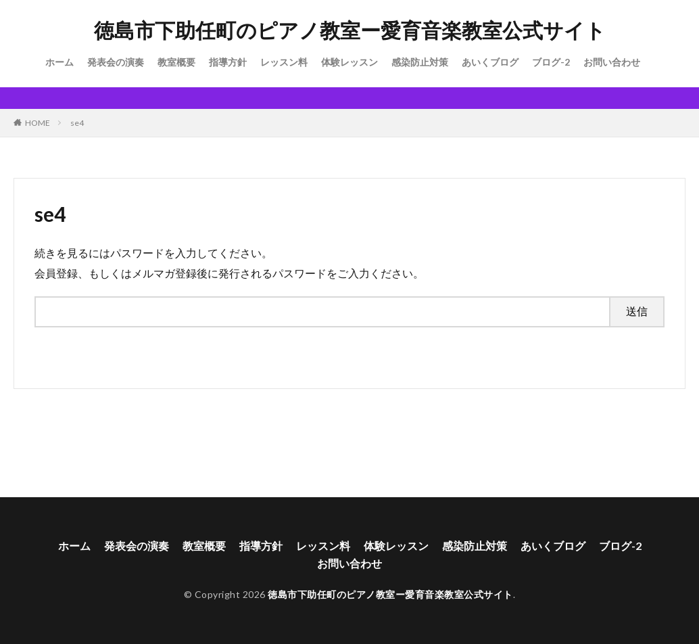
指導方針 (228, 62)
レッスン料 (284, 62)
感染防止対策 (419, 62)
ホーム (59, 62)
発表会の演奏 (115, 62)
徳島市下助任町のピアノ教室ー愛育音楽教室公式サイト (350, 30)
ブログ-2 (551, 62)
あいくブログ (490, 62)
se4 (77, 123)
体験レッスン (349, 62)
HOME (37, 123)
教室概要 (176, 62)
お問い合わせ (611, 62)
